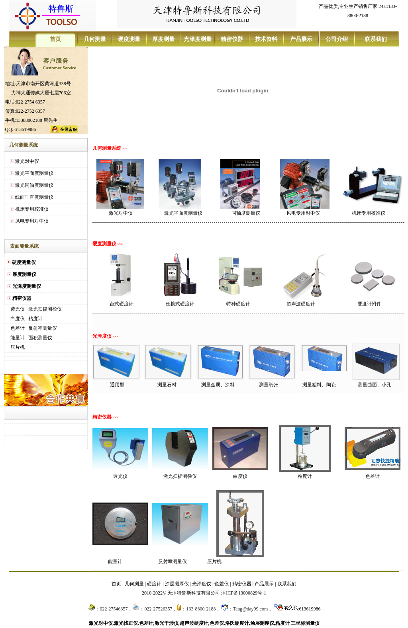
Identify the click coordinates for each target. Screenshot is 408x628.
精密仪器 (232, 39)
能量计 (17, 337)
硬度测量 (129, 39)
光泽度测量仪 (26, 286)
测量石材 (167, 384)
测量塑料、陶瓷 (319, 384)
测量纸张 (268, 384)
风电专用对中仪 (32, 221)
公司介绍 (337, 39)
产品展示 (301, 39)
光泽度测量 (198, 39)
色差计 (17, 328)
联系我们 (375, 39)
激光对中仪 (27, 161)
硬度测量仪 (24, 262)
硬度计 (154, 584)
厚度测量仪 (24, 274)
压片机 (17, 347)
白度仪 (17, 318)
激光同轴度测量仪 (34, 185)
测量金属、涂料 (218, 384)
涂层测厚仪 (177, 584)
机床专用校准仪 (32, 209)
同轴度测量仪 (245, 213)
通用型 (117, 384)
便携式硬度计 (180, 304)
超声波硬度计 (300, 304)
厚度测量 (163, 39)
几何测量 (95, 39)
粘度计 (35, 318)
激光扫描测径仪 (45, 309)
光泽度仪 (201, 584)
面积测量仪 (40, 337)
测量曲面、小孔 (374, 384)
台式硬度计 (121, 304)
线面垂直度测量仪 (34, 197)
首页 (55, 39)
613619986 (310, 609)
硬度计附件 (369, 304)
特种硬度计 (238, 304)
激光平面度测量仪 (34, 173)
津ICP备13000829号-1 (243, 593)
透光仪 (17, 309)
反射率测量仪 (42, 328)
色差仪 (221, 584)
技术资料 (266, 39)
